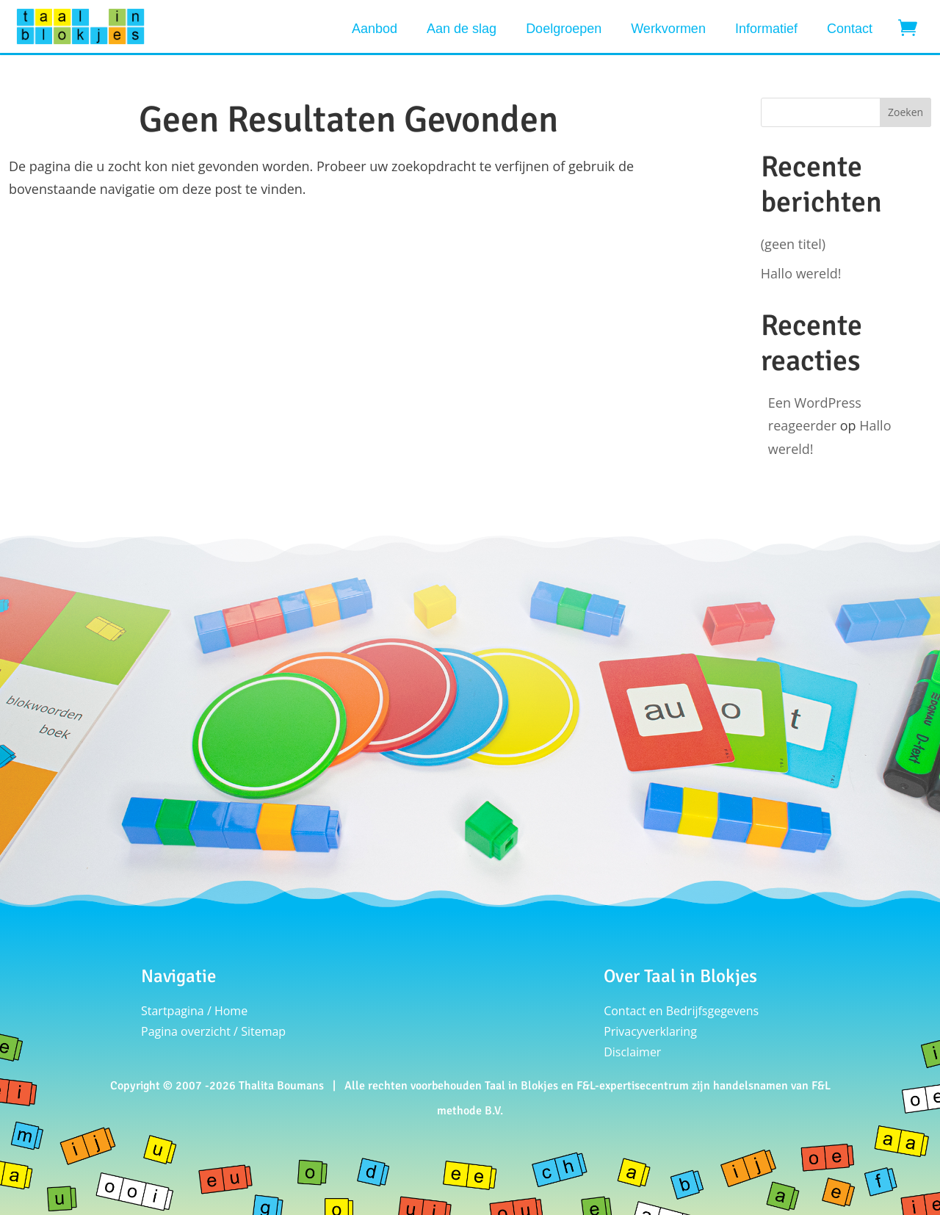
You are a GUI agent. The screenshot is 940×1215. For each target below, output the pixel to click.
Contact (849, 28)
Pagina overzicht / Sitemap (213, 1031)
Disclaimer (632, 1052)
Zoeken (905, 112)
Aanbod (374, 28)
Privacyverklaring (650, 1031)
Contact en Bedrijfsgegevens (681, 1011)
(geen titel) (793, 244)
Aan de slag (461, 28)
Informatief (766, 28)
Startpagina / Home (194, 1011)
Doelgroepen (563, 28)
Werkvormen (668, 28)
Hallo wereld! (801, 273)
